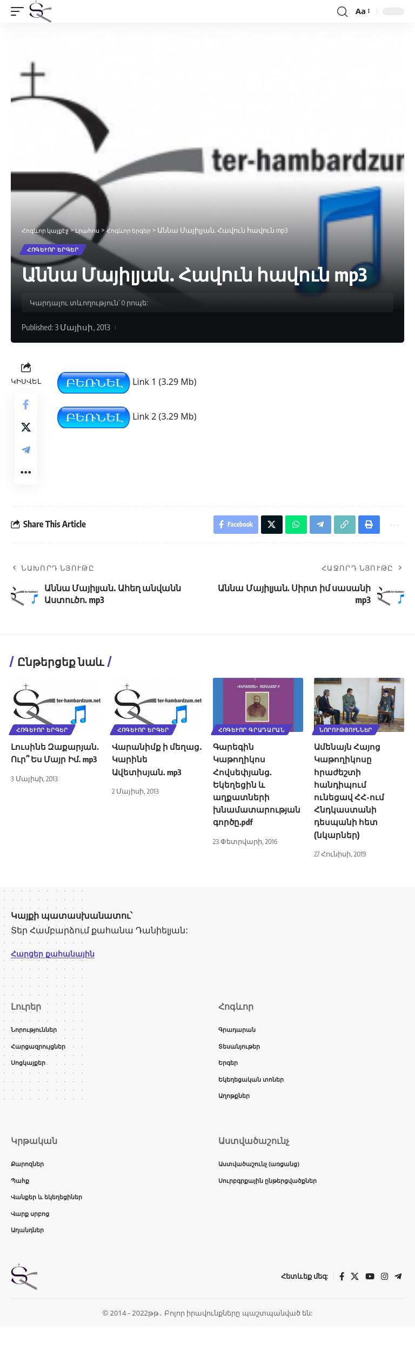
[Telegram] (397, 1303)
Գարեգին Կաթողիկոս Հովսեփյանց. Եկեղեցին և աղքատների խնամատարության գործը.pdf (256, 803)
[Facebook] (339, 1303)
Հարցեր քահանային (57, 972)
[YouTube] (368, 1303)
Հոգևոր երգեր (54, 250)
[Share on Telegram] (26, 460)
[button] (20, 11)
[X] (353, 1303)
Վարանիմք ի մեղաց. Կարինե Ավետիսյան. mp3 (148, 777)
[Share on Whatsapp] (288, 541)
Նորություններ (346, 747)
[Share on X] (26, 434)
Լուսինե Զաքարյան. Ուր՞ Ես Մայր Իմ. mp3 (54, 777)
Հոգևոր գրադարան (252, 747)
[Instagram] (383, 1303)
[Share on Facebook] (26, 408)
